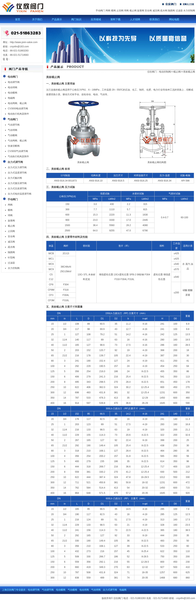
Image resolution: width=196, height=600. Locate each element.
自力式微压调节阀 (17, 183)
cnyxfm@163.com (185, 598)
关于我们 (37, 19)
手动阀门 (100, 10)
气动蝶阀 (12, 135)
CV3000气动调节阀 (18, 151)
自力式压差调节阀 (17, 188)
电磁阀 (11, 98)
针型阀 (11, 257)
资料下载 (115, 19)
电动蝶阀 (12, 92)
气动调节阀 (14, 124)
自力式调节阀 (110, 589)
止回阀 (119, 10)
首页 (17, 19)
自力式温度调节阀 (17, 172)
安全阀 (148, 10)
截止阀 (133, 10)
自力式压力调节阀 (17, 167)
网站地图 (174, 19)
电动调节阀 (14, 82)
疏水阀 (163, 10)
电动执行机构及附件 (18, 113)
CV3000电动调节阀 (18, 108)
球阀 (126, 10)
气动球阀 (12, 130)
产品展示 (57, 19)
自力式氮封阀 (15, 178)
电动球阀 (12, 87)
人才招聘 (135, 19)
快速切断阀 (14, 146)
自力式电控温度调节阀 (19, 193)
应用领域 (96, 19)
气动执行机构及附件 (18, 156)
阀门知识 (76, 19)
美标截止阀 (189, 71)
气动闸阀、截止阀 (17, 140)
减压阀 (156, 10)
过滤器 (179, 10)
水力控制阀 (189, 10)
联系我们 (154, 19)
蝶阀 (113, 10)
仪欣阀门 (152, 71)
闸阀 (108, 10)
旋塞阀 (140, 10)
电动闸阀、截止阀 (17, 103)
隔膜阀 (171, 10)
